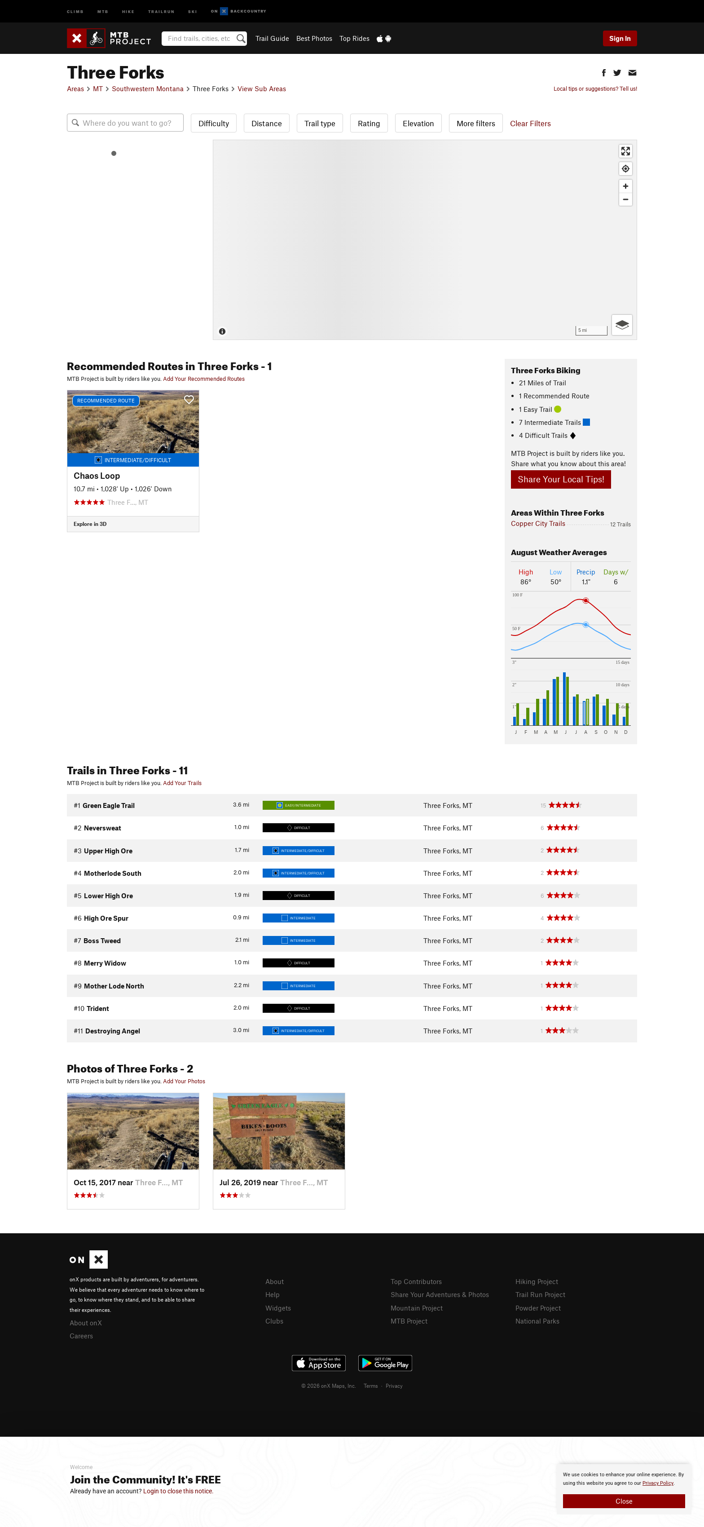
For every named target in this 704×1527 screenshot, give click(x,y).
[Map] (425, 240)
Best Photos (314, 38)
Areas (75, 88)
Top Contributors (416, 1281)
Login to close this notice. (178, 1491)
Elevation (418, 123)
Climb (75, 11)
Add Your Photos (184, 1081)
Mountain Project (417, 1308)
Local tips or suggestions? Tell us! (595, 88)
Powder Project (538, 1308)
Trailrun (161, 11)
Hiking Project (536, 1281)
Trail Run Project (540, 1294)
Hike (128, 11)
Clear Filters (530, 123)
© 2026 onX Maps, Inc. (328, 1385)
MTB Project (409, 1321)
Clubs (274, 1321)
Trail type (319, 123)
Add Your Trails (182, 782)
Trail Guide (272, 38)
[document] (624, 1489)
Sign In (620, 38)
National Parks (537, 1321)
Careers (81, 1336)
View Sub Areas (262, 88)
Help (272, 1294)
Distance (266, 123)
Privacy (394, 1385)
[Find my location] (625, 168)
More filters (476, 123)
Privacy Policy (657, 1483)
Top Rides (354, 38)
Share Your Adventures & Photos (440, 1294)
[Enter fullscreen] (625, 151)
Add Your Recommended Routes (204, 378)
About (274, 1281)
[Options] (622, 325)
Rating (369, 123)
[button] (604, 71)
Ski (193, 11)
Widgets (278, 1308)
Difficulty (213, 123)
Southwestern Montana (148, 88)
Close (624, 1501)
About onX (86, 1323)
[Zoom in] (625, 186)
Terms (371, 1385)
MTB (103, 11)
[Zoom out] (625, 199)
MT (98, 88)
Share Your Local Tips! (561, 479)
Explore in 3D (90, 524)
